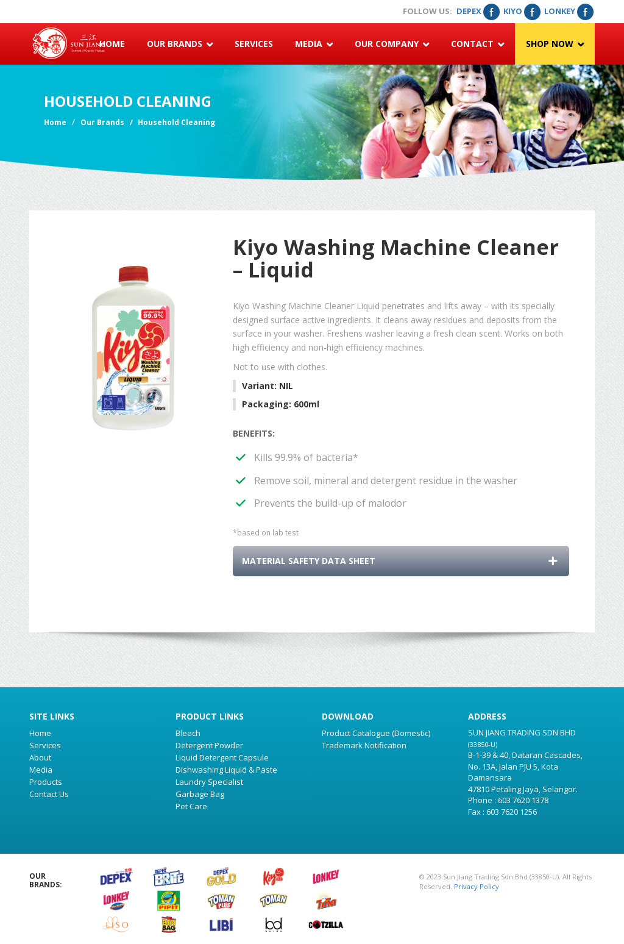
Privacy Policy (476, 886)
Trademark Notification (364, 745)
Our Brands (180, 43)
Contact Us (49, 793)
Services (254, 43)
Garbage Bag (200, 793)
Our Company (392, 43)
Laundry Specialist (209, 781)
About (40, 757)
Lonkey (568, 10)
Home (112, 43)
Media (314, 43)
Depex (477, 10)
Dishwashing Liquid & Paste (226, 769)
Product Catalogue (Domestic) (376, 733)
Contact (477, 43)
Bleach (188, 733)
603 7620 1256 (511, 811)
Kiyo (521, 10)
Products (45, 781)
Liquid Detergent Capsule (222, 757)
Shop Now (555, 43)
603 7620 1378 (523, 800)
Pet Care (191, 806)
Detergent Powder (209, 745)
